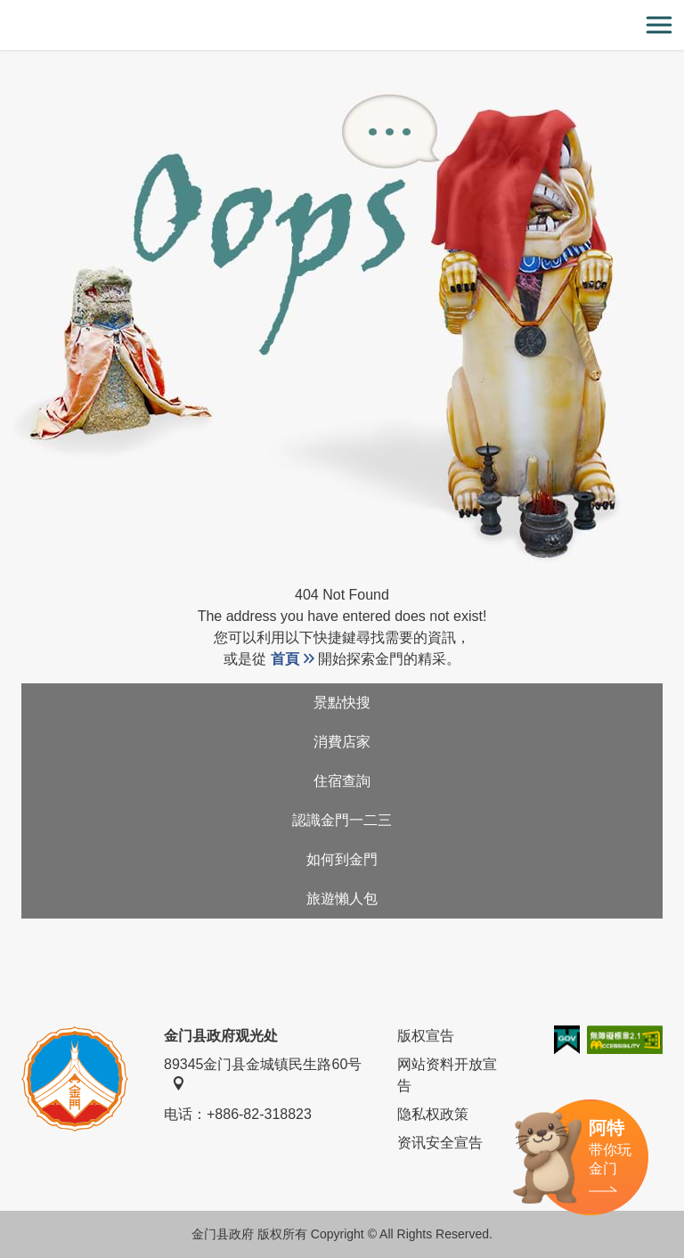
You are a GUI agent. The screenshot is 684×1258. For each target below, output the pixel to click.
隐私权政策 (432, 1114)
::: (6, 10)
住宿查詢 (342, 780)
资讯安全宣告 (440, 1142)
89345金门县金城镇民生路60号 (263, 1074)
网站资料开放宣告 (447, 1075)
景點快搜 (342, 702)
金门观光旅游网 (342, 25)
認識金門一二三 (342, 820)
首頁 (285, 658)
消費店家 (342, 741)
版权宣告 (425, 1035)
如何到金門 (342, 859)
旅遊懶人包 (342, 898)
